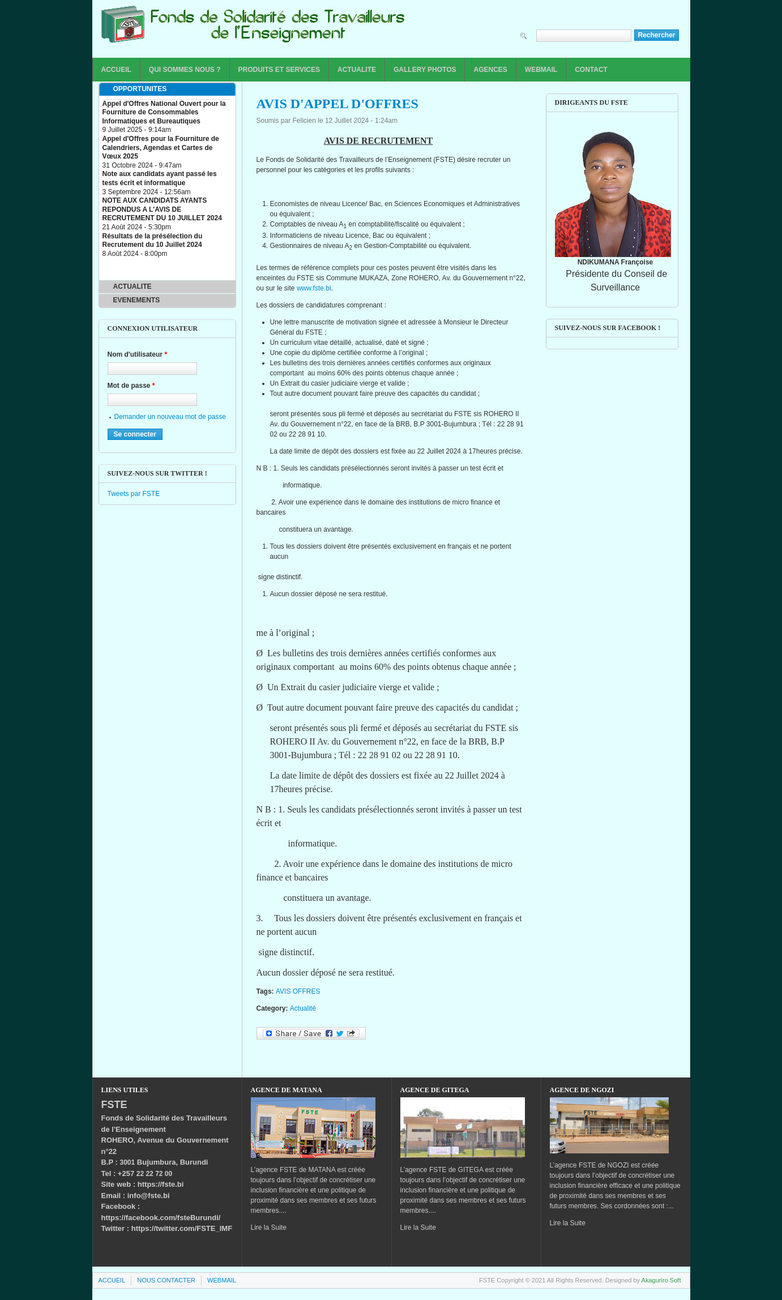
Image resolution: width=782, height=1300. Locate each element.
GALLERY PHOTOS (425, 70)
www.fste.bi (314, 288)
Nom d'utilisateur (138, 354)
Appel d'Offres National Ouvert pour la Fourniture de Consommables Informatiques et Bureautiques (164, 112)
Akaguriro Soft (661, 1280)
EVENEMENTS (136, 300)
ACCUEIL (116, 70)
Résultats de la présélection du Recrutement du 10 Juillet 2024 (152, 240)
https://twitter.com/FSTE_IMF (181, 1228)
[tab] (167, 89)
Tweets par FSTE (134, 494)
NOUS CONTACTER (166, 1280)
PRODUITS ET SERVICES (279, 70)
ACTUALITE (356, 70)
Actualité (303, 1008)
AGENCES (490, 70)
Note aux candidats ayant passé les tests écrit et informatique (159, 178)
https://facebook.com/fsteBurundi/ (161, 1217)
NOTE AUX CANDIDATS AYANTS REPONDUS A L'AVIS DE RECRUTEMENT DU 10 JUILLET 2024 (162, 209)
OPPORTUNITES (140, 89)
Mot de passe (131, 386)
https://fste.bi (161, 1184)
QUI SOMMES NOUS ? (185, 70)
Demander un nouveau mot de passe (170, 417)
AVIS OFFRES (298, 991)
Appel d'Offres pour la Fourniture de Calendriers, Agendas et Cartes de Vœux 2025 (160, 147)
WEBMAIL (541, 70)
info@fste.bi (148, 1195)
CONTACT (591, 70)
